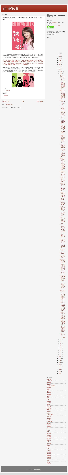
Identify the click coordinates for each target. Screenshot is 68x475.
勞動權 (48, 462)
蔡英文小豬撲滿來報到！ (62, 78)
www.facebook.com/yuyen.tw (56, 25)
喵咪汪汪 (49, 409)
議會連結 (49, 455)
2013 (60, 66)
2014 (60, 64)
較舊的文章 (40, 101)
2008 (60, 360)
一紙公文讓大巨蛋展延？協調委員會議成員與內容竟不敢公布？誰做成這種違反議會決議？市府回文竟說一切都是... (62, 266)
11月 (61, 73)
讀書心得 (49, 401)
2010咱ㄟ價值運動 (51, 385)
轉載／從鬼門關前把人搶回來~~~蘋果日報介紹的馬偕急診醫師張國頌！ (62, 94)
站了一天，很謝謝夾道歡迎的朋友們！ (62, 203)
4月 (61, 348)
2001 (60, 369)
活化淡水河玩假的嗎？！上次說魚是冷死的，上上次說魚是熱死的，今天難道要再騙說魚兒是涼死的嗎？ (62, 231)
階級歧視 (49, 453)
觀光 (48, 431)
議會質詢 (49, 384)
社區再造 (49, 452)
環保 (48, 397)
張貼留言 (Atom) (9, 104)
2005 (60, 366)
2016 (60, 60)
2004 (60, 367)
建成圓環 (49, 435)
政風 (48, 441)
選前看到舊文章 (62, 250)
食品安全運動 (50, 414)
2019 (60, 55)
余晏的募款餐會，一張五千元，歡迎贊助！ (62, 179)
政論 (48, 389)
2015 (60, 62)
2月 (61, 352)
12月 (61, 71)
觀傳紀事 (49, 430)
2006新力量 (49, 421)
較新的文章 (5, 101)
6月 (61, 345)
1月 (61, 354)
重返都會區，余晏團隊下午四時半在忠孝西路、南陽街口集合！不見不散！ (62, 211)
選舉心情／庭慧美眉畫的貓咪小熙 (62, 102)
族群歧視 (49, 408)
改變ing (48, 396)
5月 (61, 346)
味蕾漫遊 (49, 447)
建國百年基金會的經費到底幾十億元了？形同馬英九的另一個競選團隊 (62, 306)
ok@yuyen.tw (54, 22)
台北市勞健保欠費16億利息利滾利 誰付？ (62, 121)
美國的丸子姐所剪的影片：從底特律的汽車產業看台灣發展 (62, 187)
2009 (60, 358)
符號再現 (49, 418)
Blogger (39, 469)
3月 (61, 350)
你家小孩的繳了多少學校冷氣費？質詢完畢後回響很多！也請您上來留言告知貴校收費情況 (62, 296)
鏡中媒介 (49, 387)
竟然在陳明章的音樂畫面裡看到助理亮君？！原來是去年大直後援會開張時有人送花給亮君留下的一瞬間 (62, 150)
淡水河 (48, 445)
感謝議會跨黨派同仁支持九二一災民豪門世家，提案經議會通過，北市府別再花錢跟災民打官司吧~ (62, 164)
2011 (60, 69)
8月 (61, 341)
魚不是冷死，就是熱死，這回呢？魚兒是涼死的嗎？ (62, 220)
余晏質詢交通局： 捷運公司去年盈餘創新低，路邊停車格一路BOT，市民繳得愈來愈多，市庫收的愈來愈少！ (62, 282)
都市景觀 (49, 402)
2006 (60, 364)
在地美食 (49, 419)
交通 (48, 391)
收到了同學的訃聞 (62, 253)
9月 (61, 339)
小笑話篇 (49, 443)
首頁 (23, 101)
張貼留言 (6, 95)
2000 (60, 371)
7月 (61, 343)
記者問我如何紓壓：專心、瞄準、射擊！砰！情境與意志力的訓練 (62, 243)
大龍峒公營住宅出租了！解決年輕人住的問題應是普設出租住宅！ (62, 196)
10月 (61, 75)
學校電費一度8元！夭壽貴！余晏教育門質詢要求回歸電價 (62, 315)
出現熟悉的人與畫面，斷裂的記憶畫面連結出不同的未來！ (62, 139)
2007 (60, 362)
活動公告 (8, 90)
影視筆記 (49, 425)
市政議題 (49, 382)
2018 (60, 56)
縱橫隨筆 (49, 394)
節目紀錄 (49, 379)
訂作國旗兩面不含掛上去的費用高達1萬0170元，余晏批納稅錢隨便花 (62, 129)
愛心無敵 (49, 413)
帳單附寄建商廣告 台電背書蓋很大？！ (62, 173)
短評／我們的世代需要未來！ (62, 256)
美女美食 (49, 438)
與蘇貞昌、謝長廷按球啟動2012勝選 (62, 335)
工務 (48, 399)
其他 (48, 448)
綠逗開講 (49, 464)
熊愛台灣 (49, 433)
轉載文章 (49, 440)
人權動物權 (49, 380)
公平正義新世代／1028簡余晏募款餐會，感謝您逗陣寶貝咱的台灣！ (62, 84)
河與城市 (49, 457)
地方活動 (49, 411)
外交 (48, 428)
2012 (60, 68)
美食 (48, 460)
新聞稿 (48, 404)
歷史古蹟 (49, 392)
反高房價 (49, 458)
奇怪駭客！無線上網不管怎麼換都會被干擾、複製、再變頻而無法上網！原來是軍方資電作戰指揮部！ (62, 326)
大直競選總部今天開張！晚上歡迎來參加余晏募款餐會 (62, 114)
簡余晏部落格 (10, 8)
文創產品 (49, 450)
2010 (60, 356)
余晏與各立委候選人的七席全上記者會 (62, 107)
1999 (60, 373)
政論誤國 (49, 436)
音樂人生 (49, 416)
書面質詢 (49, 423)
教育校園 (49, 426)
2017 (60, 58)
